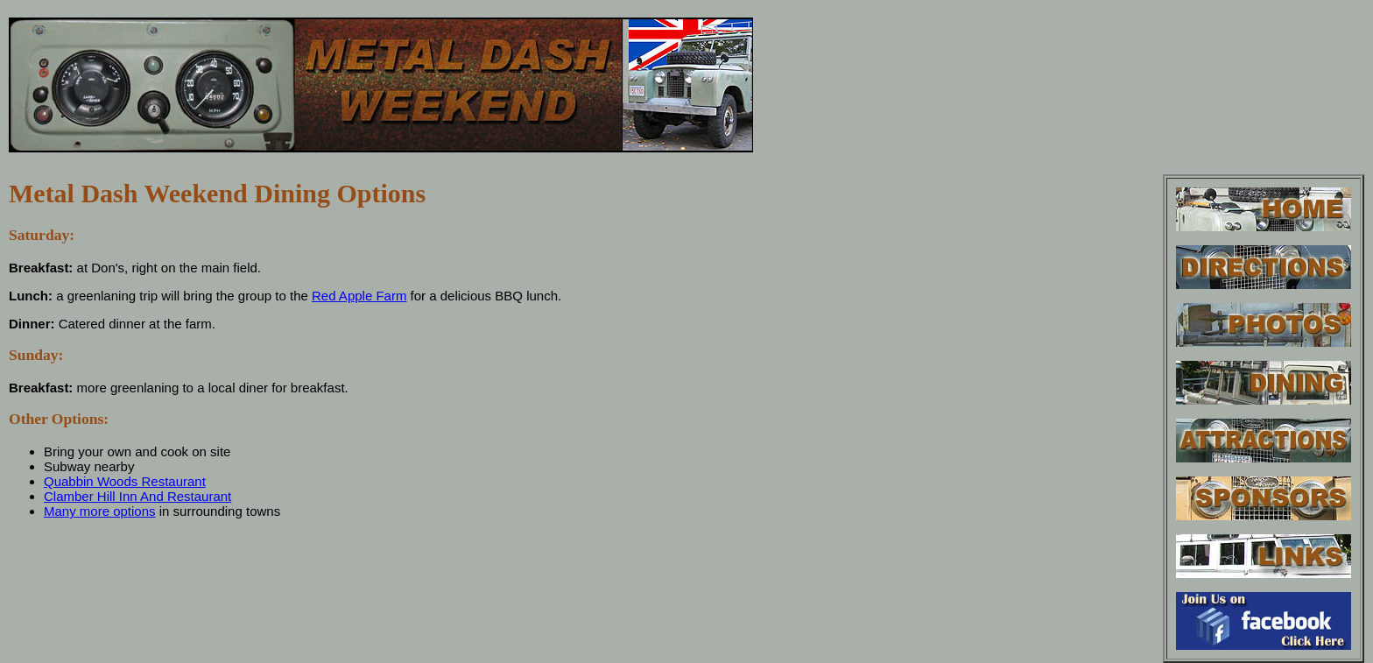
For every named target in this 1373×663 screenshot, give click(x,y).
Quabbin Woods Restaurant (125, 481)
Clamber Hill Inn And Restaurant (137, 496)
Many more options (100, 511)
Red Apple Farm (359, 295)
